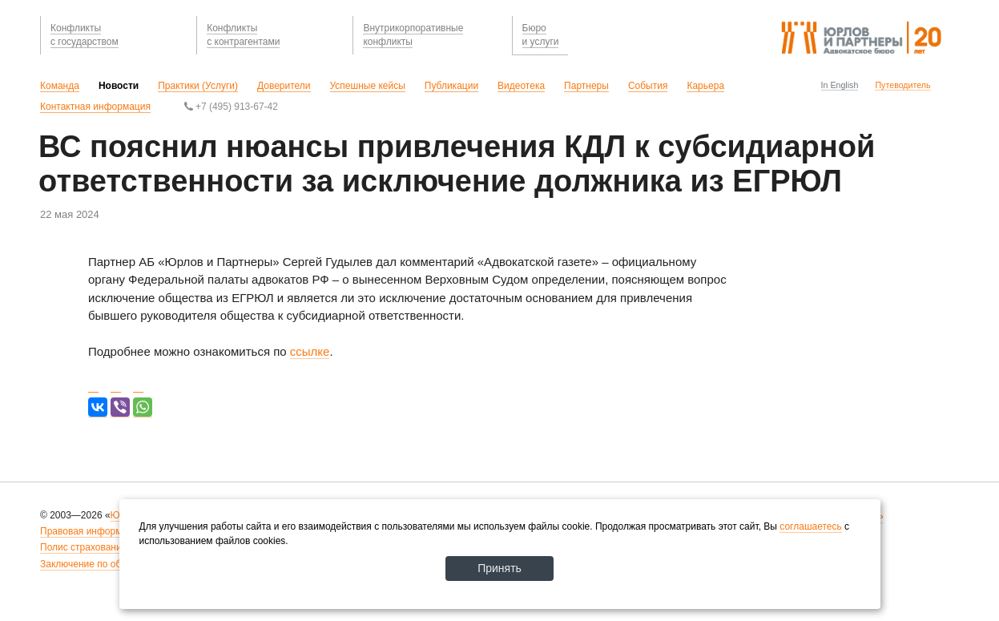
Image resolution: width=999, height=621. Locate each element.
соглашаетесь (810, 526)
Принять (499, 568)
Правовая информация (91, 531)
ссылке (310, 351)
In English (840, 85)
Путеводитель (902, 85)
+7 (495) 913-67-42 (231, 106)
